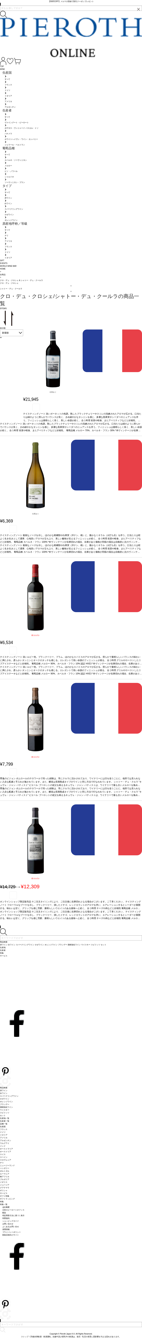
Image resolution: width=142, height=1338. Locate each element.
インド (3, 1146)
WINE (2, 69)
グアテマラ (4, 1188)
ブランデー (4, 1104)
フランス (3, 1129)
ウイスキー (4, 1110)
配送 (4, 1213)
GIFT (2, 260)
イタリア (3, 1135)
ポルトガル (4, 1171)
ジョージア (4, 1185)
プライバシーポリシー (11, 1232)
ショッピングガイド (10, 1221)
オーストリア (5, 1152)
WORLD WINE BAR (8, 266)
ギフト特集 (4, 1196)
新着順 (5, 333)
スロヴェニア (5, 1160)
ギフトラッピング (7, 1199)
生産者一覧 (4, 1121)
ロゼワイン (4, 1099)
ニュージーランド (7, 1165)
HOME (3, 269)
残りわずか (35, 635)
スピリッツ (4, 1113)
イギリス (3, 1182)
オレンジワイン (6, 1102)
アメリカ (3, 1138)
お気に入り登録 (36, 407)
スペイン (3, 1157)
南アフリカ (4, 1177)
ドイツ (3, 1132)
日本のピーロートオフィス (13, 1210)
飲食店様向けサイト (10, 1235)
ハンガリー (4, 1168)
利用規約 (6, 1218)
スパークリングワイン (9, 1096)
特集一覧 (3, 1204)
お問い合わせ (7, 1224)
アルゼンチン (5, 1140)
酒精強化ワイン (6, 1107)
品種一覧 (3, 1124)
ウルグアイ (4, 1143)
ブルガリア (4, 1179)
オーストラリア (6, 1149)
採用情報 (6, 1229)
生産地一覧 (4, 1118)
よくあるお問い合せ (10, 1227)
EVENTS (3, 263)
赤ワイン (3, 1090)
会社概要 (6, 1207)
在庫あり (53, 392)
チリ (2, 1163)
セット (3, 1115)
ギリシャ (3, 1190)
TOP (2, 66)
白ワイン (3, 1093)
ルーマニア (4, 1174)
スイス (3, 1154)
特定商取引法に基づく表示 (13, 1215)
